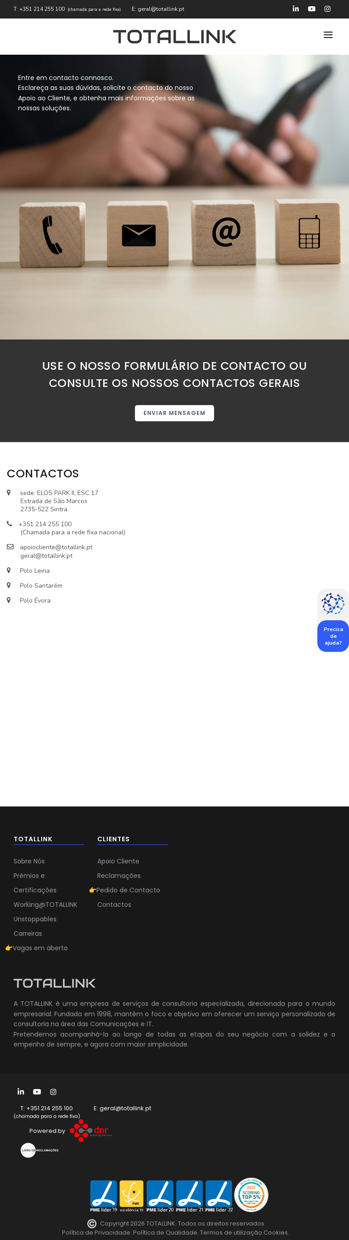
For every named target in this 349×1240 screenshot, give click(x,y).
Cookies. (276, 1232)
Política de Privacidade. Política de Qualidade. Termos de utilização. (162, 1232)
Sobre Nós (29, 861)
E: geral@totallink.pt (158, 9)
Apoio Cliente (118, 861)
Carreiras (28, 933)
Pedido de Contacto (128, 890)
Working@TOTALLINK (45, 904)
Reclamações (119, 875)
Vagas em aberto (40, 947)
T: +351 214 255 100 (39, 9)
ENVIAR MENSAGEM (174, 413)
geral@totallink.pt (46, 556)
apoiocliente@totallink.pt (56, 547)
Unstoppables (35, 919)
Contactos (114, 904)
